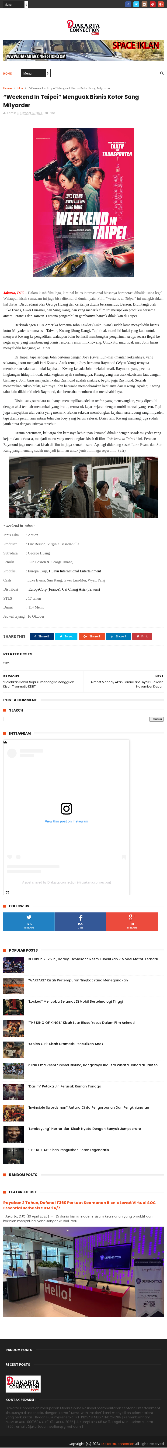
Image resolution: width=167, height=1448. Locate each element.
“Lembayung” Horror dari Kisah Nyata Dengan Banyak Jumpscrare (84, 1129)
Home (7, 74)
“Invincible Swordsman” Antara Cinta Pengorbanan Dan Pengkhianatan (88, 1108)
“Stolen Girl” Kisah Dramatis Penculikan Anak (65, 1044)
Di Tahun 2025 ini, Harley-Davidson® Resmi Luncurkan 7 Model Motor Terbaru (93, 959)
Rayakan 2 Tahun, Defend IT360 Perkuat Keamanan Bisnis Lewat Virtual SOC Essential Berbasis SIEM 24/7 (79, 1205)
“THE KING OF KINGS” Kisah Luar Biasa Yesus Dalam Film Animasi (81, 1023)
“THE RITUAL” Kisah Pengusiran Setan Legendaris (68, 1150)
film (20, 88)
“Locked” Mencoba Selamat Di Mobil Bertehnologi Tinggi (75, 1002)
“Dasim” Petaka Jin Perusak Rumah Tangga (64, 1086)
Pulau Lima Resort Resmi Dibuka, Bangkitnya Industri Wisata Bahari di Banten (93, 1065)
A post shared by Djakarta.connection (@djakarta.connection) (66, 883)
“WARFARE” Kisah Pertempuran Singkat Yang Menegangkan (78, 980)
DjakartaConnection (117, 1444)
